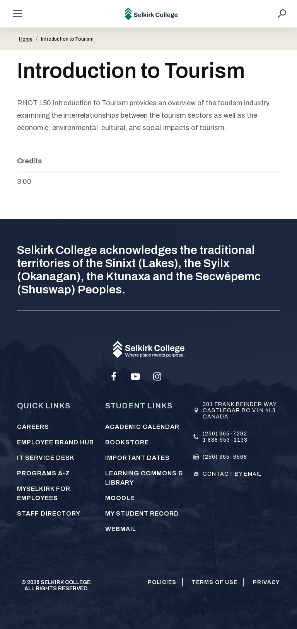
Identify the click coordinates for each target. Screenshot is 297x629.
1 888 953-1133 (225, 440)
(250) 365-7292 (225, 434)
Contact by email (232, 474)
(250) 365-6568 (225, 457)
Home (25, 39)
